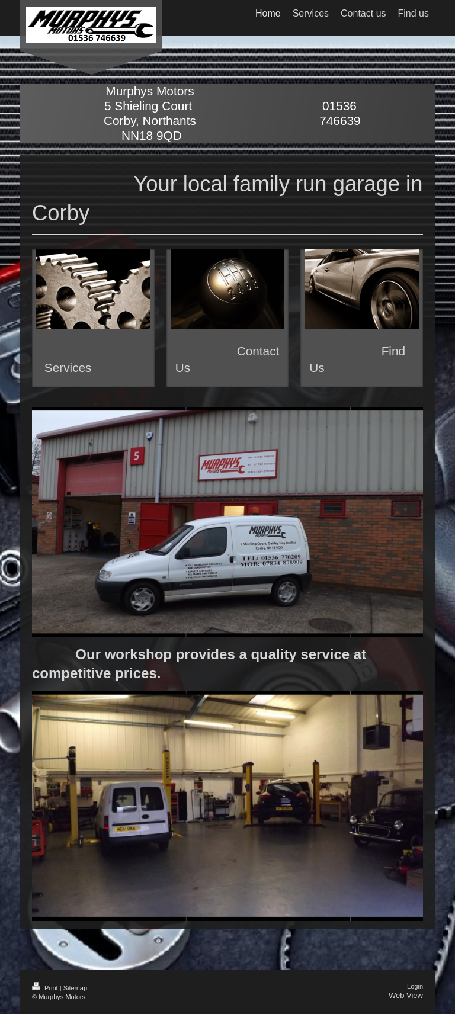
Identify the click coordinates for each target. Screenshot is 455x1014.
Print (46, 987)
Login (415, 986)
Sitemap (75, 987)
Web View (406, 995)
